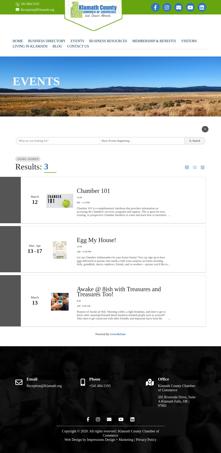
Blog (57, 46)
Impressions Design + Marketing (110, 440)
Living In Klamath (30, 46)
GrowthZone (118, 334)
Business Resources (108, 41)
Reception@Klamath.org (35, 10)
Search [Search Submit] (194, 140)
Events (77, 41)
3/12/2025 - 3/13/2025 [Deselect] (27, 159)
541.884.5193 (27, 4)
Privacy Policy (146, 440)
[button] (205, 129)
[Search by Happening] (142, 140)
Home (18, 41)
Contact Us (78, 46)
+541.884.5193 (100, 386)
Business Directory (46, 41)
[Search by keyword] (57, 140)
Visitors (189, 41)
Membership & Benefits (154, 41)
